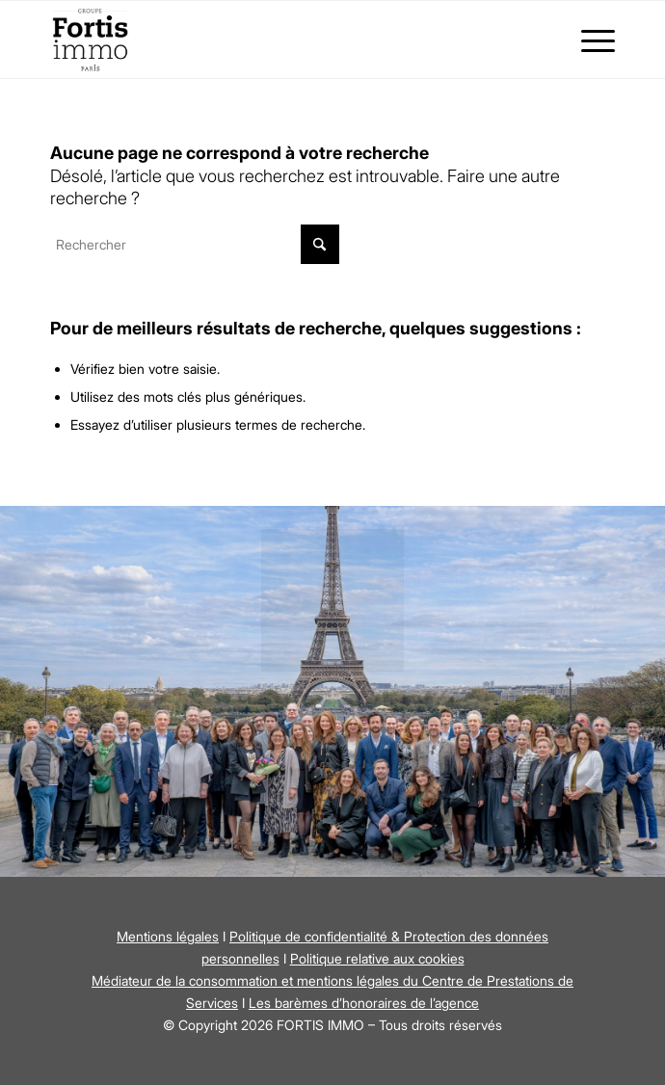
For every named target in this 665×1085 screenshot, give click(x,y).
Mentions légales (168, 936)
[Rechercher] (194, 244)
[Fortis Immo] (276, 39)
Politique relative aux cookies (377, 958)
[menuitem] (588, 39)
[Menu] (588, 39)
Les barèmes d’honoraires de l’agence (364, 1002)
